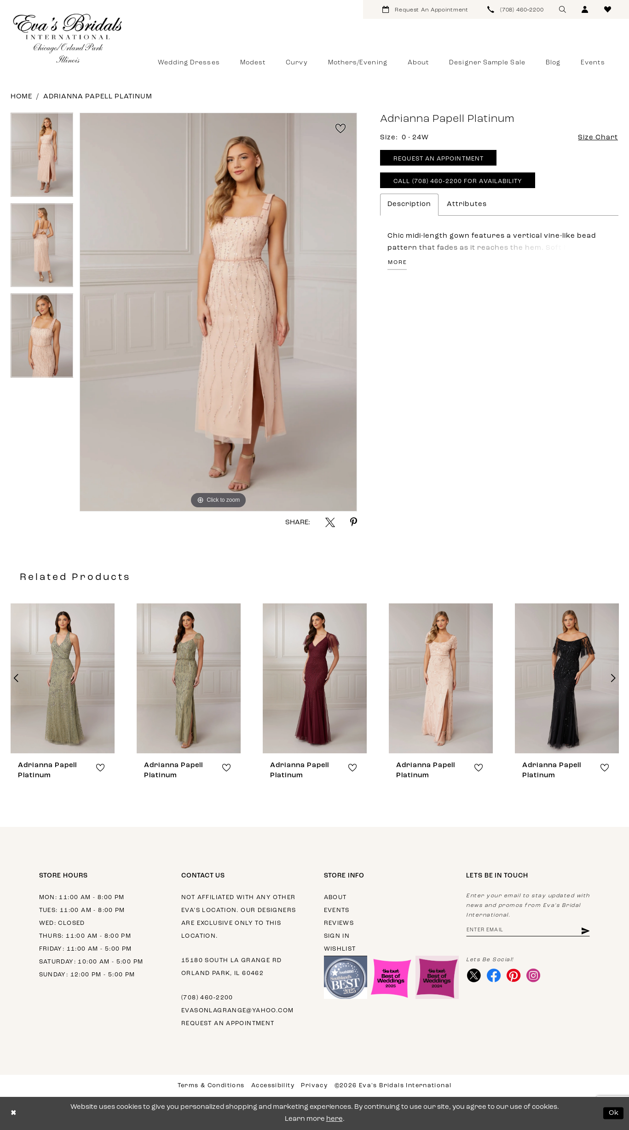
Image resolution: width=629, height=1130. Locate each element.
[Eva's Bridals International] (68, 38)
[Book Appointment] (425, 9)
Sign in (337, 936)
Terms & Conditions (211, 1086)
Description (409, 204)
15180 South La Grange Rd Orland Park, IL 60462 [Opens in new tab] (231, 967)
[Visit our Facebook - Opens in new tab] (493, 975)
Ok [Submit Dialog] (614, 1113)
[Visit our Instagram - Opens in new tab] (533, 975)
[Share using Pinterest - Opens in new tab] (353, 522)
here (334, 1119)
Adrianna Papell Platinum (97, 96)
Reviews (339, 923)
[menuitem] (425, 9)
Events (337, 910)
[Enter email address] (528, 930)
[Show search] (562, 9)
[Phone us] (516, 9)
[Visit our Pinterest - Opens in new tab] (513, 975)
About (335, 898)
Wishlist (340, 949)
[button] (585, 9)
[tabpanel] (42, 158)
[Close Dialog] (14, 1113)
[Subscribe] (585, 930)
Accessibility (272, 1086)
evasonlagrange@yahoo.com (237, 1011)
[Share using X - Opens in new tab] (330, 522)
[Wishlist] (607, 9)
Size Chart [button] (598, 137)
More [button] (397, 262)
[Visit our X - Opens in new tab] (473, 975)
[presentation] (63, 678)
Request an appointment (228, 1024)
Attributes (467, 204)
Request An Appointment (438, 159)
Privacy (314, 1086)
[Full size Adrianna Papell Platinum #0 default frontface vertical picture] (218, 312)
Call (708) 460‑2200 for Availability (457, 181)
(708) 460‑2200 (207, 998)
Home (21, 96)
